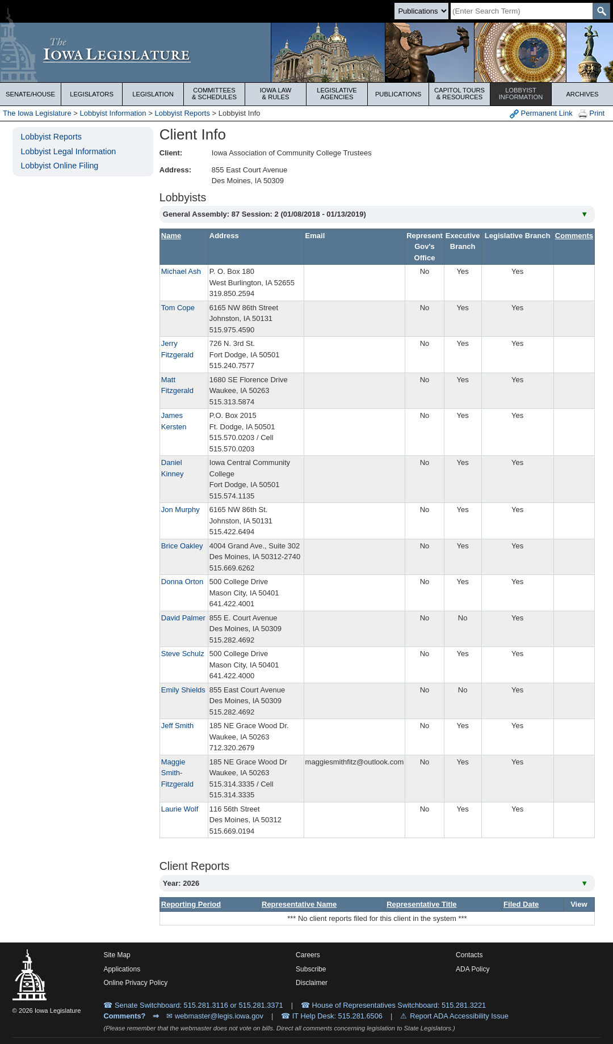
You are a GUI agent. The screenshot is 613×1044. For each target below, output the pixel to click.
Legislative (336, 93)
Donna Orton (182, 581)
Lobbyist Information (113, 113)
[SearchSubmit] (601, 11)
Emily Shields (183, 690)
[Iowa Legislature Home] (306, 52)
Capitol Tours (459, 93)
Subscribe (311, 969)
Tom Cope (178, 307)
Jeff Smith (177, 725)
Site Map (116, 955)
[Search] (522, 11)
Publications (398, 94)
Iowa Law (275, 93)
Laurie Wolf (180, 809)
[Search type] (421, 11)
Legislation (153, 94)
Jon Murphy (180, 509)
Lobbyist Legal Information (68, 151)
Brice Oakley (182, 546)
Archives (582, 94)
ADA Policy (472, 969)
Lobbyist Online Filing (60, 165)
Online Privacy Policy (135, 983)
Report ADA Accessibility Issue (459, 1016)
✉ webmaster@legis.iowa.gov (214, 1016)
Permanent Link (541, 114)
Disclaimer (312, 983)
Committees (214, 93)
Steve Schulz (182, 653)
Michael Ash (181, 271)
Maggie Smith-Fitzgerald (177, 773)
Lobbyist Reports (182, 113)
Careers (308, 955)
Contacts (469, 955)
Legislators (92, 94)
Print (591, 114)
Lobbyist (520, 93)
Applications (121, 969)
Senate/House (30, 94)
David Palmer (183, 618)
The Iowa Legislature (37, 113)
